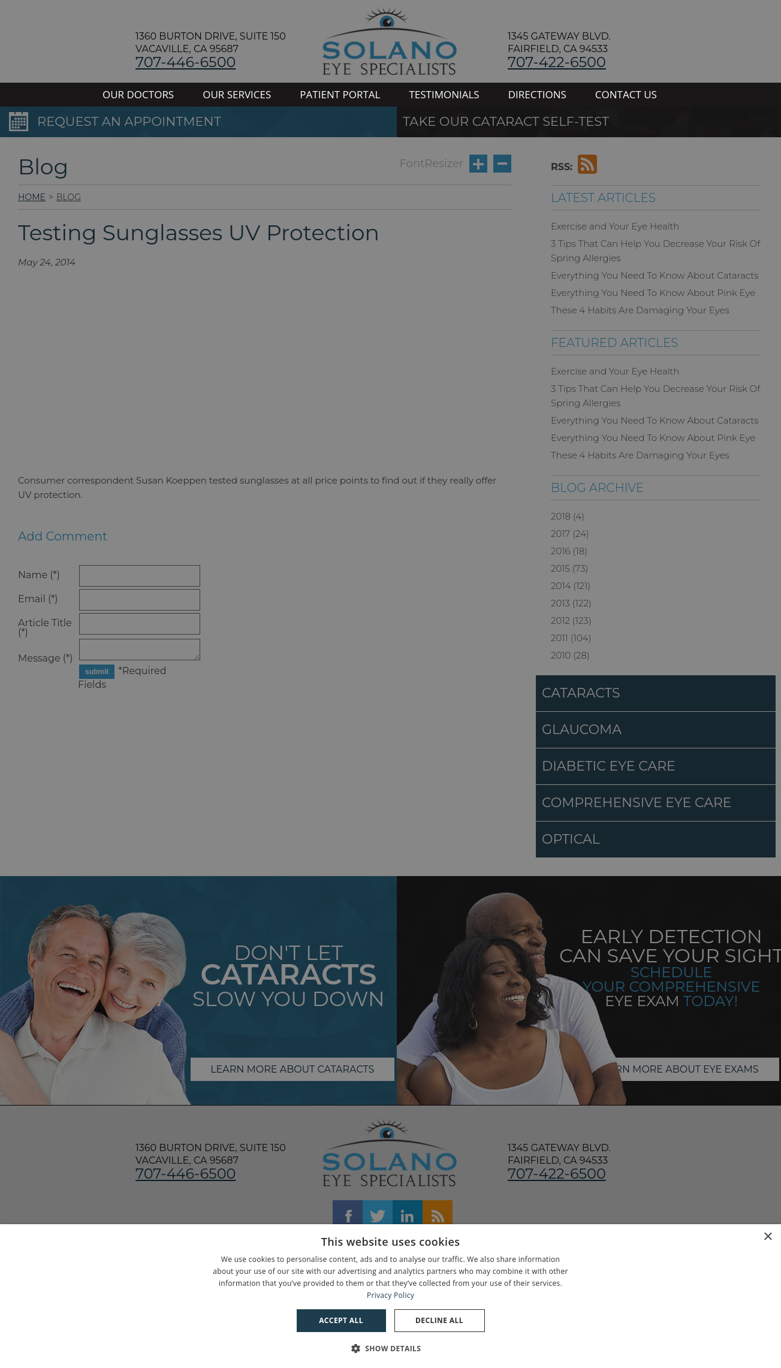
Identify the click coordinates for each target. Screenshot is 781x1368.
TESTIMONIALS (444, 94)
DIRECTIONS (537, 94)
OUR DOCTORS (138, 94)
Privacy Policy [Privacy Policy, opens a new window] (390, 1295)
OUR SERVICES (237, 94)
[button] (390, 1347)
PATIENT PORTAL (340, 94)
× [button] (767, 1237)
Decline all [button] (439, 1320)
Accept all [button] (341, 1320)
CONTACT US (626, 94)
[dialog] (390, 1296)
